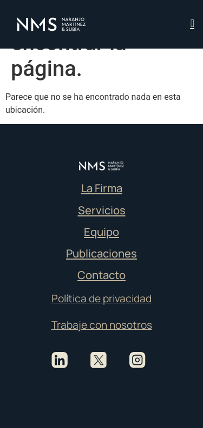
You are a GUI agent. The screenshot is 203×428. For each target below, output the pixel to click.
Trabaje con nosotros (101, 325)
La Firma (101, 187)
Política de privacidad (101, 298)
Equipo (101, 231)
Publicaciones (101, 253)
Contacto (101, 274)
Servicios (102, 210)
